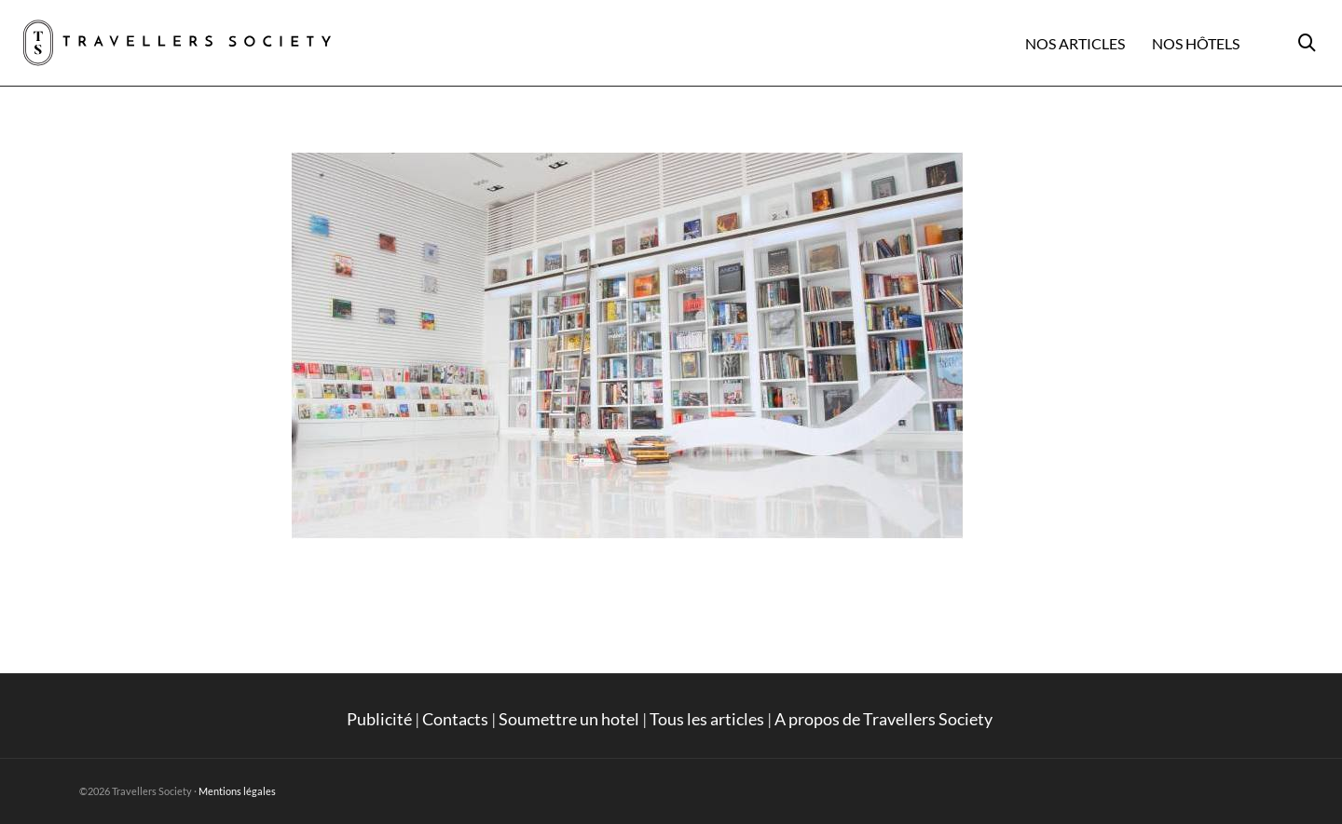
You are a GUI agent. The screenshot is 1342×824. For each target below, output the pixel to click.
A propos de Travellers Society (884, 719)
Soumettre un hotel (569, 719)
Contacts (455, 719)
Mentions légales (237, 791)
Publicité (379, 719)
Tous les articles (707, 719)
